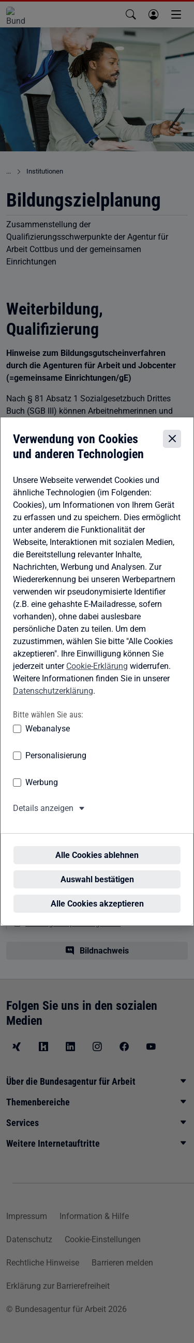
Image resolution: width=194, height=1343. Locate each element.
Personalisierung (55, 765)
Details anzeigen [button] (43, 817)
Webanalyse (47, 738)
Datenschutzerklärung (53, 700)
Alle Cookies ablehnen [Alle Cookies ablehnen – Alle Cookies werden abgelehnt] (97, 845)
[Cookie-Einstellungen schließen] (172, 448)
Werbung (41, 792)
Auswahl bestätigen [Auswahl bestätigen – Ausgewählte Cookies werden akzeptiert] (97, 869)
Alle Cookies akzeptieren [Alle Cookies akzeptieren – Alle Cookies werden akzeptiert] (97, 894)
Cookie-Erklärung (97, 675)
